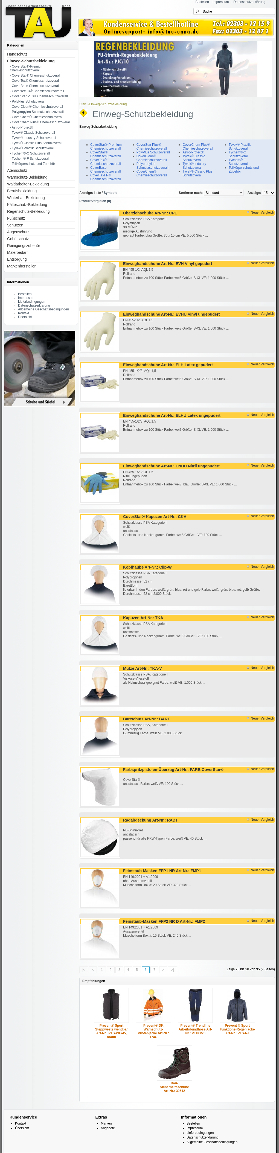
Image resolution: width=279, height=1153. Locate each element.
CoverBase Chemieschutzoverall (105, 169)
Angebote (108, 1128)
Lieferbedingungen (31, 302)
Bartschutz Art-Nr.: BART (146, 719)
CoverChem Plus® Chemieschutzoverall (197, 146)
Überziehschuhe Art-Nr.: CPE (150, 213)
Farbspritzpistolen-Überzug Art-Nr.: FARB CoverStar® (173, 769)
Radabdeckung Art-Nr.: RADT (150, 820)
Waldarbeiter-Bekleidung (28, 184)
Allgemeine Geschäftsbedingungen (43, 309)
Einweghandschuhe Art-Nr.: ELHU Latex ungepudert (171, 415)
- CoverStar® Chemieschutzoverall (35, 75)
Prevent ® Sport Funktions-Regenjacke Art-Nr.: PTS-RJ (237, 1029)
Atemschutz (17, 170)
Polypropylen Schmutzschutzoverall (152, 166)
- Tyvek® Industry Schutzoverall (33, 138)
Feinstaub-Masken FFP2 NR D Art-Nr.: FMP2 (164, 921)
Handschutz (17, 54)
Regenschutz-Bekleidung (28, 211)
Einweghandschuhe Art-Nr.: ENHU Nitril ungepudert (171, 466)
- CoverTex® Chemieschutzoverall (35, 81)
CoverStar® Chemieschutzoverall (105, 154)
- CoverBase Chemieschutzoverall (34, 86)
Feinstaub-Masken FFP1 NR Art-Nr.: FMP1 (162, 871)
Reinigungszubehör (23, 245)
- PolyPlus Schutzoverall (27, 101)
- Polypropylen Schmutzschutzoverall (37, 112)
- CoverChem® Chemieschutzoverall (36, 117)
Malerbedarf (17, 252)
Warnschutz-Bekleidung (27, 177)
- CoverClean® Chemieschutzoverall (36, 107)
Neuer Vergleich (262, 212)
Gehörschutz (18, 239)
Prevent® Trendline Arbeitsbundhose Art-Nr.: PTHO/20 (195, 1029)
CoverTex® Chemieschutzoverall (105, 162)
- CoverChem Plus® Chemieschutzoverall (40, 122)
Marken (106, 1123)
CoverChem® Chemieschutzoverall (151, 173)
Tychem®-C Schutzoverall (238, 154)
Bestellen (202, 2)
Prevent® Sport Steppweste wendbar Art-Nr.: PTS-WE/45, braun (111, 1031)
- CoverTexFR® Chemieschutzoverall (37, 91)
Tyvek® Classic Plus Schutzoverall (197, 173)
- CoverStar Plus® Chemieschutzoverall (39, 96)
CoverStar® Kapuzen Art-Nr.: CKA (155, 516)
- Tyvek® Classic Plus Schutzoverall (36, 143)
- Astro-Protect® (21, 127)
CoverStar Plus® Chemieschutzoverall (151, 146)
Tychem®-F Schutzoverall (238, 162)
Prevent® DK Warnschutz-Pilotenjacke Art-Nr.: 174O (153, 1031)
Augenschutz (18, 232)
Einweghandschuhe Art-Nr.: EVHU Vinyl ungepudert (171, 314)
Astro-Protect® (193, 152)
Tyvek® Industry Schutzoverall (194, 166)
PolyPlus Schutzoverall (153, 152)
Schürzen (15, 225)
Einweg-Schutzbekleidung (30, 61)
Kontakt (23, 313)
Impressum (221, 2)
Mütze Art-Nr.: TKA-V (142, 668)
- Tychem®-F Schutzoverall (30, 159)
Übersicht (25, 317)
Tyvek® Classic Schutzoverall (193, 158)
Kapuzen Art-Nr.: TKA (143, 618)
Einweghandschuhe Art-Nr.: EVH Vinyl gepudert (167, 263)
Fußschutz (16, 218)
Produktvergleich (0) (95, 201)
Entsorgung (17, 259)
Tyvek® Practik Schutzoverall (240, 146)
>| (172, 970)
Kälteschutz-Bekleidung (27, 204)
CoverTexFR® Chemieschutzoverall (105, 177)
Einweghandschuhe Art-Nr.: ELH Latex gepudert (168, 365)
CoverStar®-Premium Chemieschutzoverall (106, 146)
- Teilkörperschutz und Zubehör (32, 164)
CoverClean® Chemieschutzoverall (151, 158)
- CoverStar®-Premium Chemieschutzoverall (26, 68)
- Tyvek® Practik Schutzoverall (32, 148)
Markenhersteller (21, 266)
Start (82, 104)
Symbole (110, 193)
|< (83, 970)
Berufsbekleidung (22, 191)
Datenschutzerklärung (249, 2)
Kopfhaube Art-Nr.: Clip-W (147, 567)
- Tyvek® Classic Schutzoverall (32, 133)
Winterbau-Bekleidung (26, 198)
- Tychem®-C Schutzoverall (30, 153)
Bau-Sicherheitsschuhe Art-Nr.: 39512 (174, 1087)
